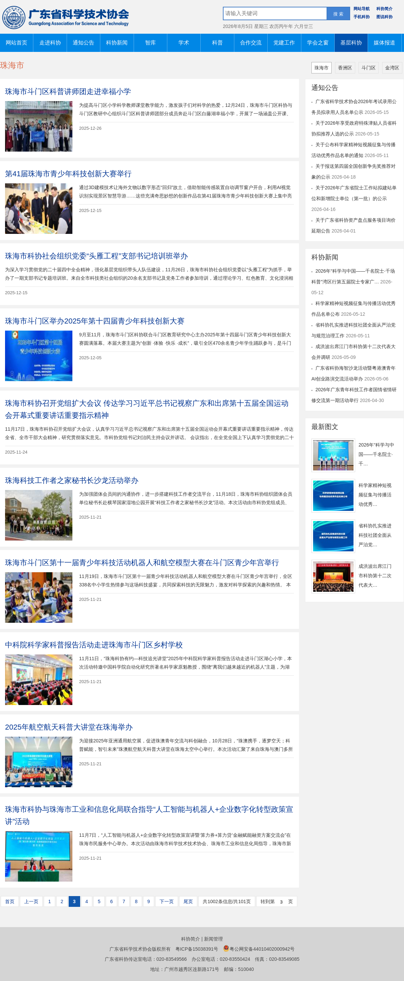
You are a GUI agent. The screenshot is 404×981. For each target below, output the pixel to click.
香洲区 (345, 67)
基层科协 (351, 42)
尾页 (188, 901)
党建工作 (284, 42)
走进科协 (50, 42)
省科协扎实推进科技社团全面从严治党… (375, 535)
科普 (217, 42)
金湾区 (392, 67)
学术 (183, 42)
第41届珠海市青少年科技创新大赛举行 (68, 174)
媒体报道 (384, 42)
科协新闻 (117, 42)
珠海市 (321, 67)
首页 (9, 901)
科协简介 (384, 8)
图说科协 (384, 16)
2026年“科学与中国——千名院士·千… (376, 454)
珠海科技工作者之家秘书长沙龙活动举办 (71, 480)
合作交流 (251, 42)
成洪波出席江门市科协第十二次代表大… (375, 575)
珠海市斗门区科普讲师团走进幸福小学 (68, 91)
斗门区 (369, 67)
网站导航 (362, 8)
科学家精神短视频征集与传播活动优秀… (375, 495)
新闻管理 (213, 939)
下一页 (167, 901)
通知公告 (83, 42)
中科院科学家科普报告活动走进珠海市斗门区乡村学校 (94, 645)
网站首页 (16, 42)
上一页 (31, 901)
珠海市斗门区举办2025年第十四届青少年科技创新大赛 (94, 321)
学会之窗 (318, 42)
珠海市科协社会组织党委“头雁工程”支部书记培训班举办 (96, 256)
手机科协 (362, 16)
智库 (150, 42)
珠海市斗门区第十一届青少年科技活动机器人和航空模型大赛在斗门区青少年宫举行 (142, 562)
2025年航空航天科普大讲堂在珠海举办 (69, 727)
